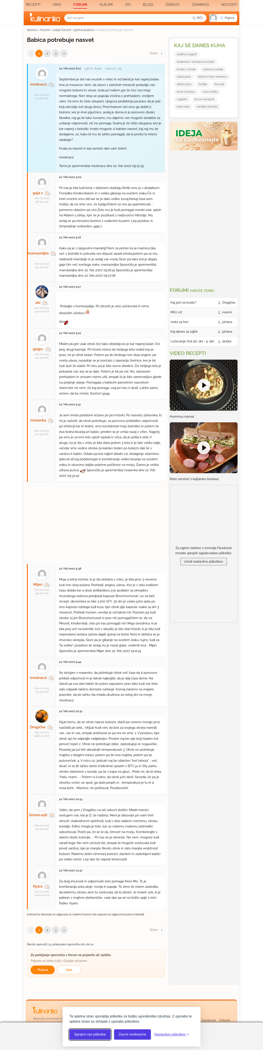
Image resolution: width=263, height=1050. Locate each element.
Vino (57, 5)
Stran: (157, 53)
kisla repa (183, 106)
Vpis (69, 970)
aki (37, 302)
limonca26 (38, 815)
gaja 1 (38, 193)
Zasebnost (208, 1020)
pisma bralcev (84, 30)
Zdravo (173, 5)
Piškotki (224, 1020)
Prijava (43, 970)
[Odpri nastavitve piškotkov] (171, 1034)
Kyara (38, 886)
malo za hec (180, 322)
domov (32, 30)
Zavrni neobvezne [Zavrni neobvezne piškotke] (132, 1034)
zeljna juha (184, 76)
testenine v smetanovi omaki (195, 61)
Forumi (80, 5)
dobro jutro (184, 84)
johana (227, 322)
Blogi (148, 5)
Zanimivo (200, 5)
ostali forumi (62, 30)
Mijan (37, 584)
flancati (219, 84)
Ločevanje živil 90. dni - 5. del (192, 341)
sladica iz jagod (186, 54)
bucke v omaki (186, 69)
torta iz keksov (186, 91)
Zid (128, 5)
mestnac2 (38, 84)
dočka (226, 341)
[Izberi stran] (162, 53)
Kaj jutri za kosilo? (183, 302)
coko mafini (210, 91)
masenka (38, 420)
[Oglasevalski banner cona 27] (96, 521)
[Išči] (197, 18)
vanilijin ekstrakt (207, 106)
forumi (45, 30)
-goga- (38, 349)
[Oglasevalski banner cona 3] (204, 217)
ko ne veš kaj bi (204, 99)
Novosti (229, 5)
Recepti (33, 5)
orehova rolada (213, 69)
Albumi (106, 5)
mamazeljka (38, 253)
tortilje (203, 84)
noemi (227, 312)
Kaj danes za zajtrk (184, 332)
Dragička (37, 727)
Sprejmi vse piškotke (90, 1034)
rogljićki (182, 99)
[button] (223, 18)
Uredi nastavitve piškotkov (203, 561)
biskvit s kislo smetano (212, 76)
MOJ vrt (176, 312)
